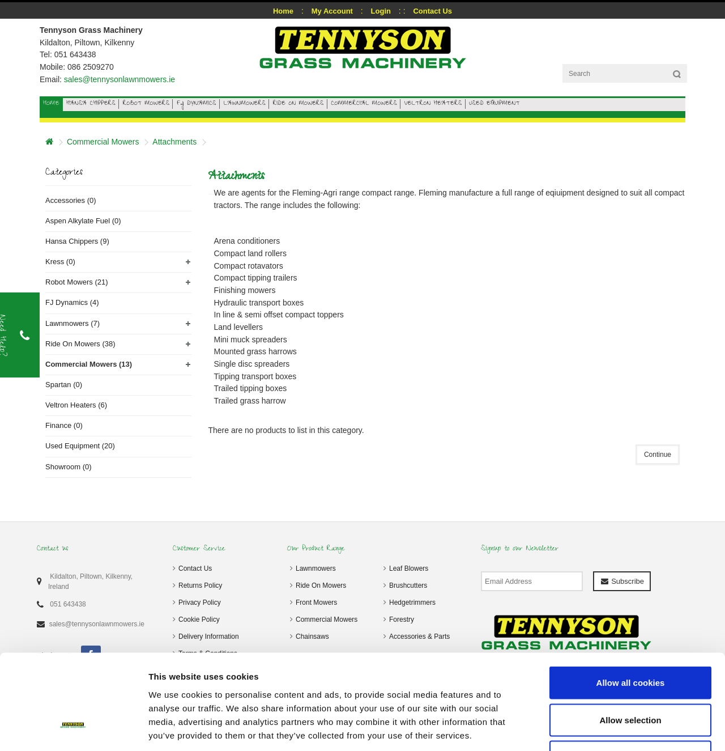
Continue (657, 455)
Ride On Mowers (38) (80, 344)
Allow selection (630, 639)
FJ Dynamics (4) (72, 302)
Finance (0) (64, 425)
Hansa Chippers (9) (77, 241)
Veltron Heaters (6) (76, 405)
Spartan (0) (63, 384)
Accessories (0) (70, 200)
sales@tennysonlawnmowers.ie (119, 79)
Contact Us (195, 568)
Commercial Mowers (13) (88, 364)
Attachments (174, 141)
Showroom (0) (68, 467)
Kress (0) (60, 261)
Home (283, 11)
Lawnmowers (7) (72, 323)
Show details (594, 728)
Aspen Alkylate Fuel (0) (83, 221)
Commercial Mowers (103, 141)
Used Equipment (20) (80, 446)
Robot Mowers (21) (76, 282)
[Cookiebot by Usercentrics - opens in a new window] (73, 728)
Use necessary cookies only (630, 676)
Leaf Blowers (408, 568)
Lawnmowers (316, 568)
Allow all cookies (630, 602)
